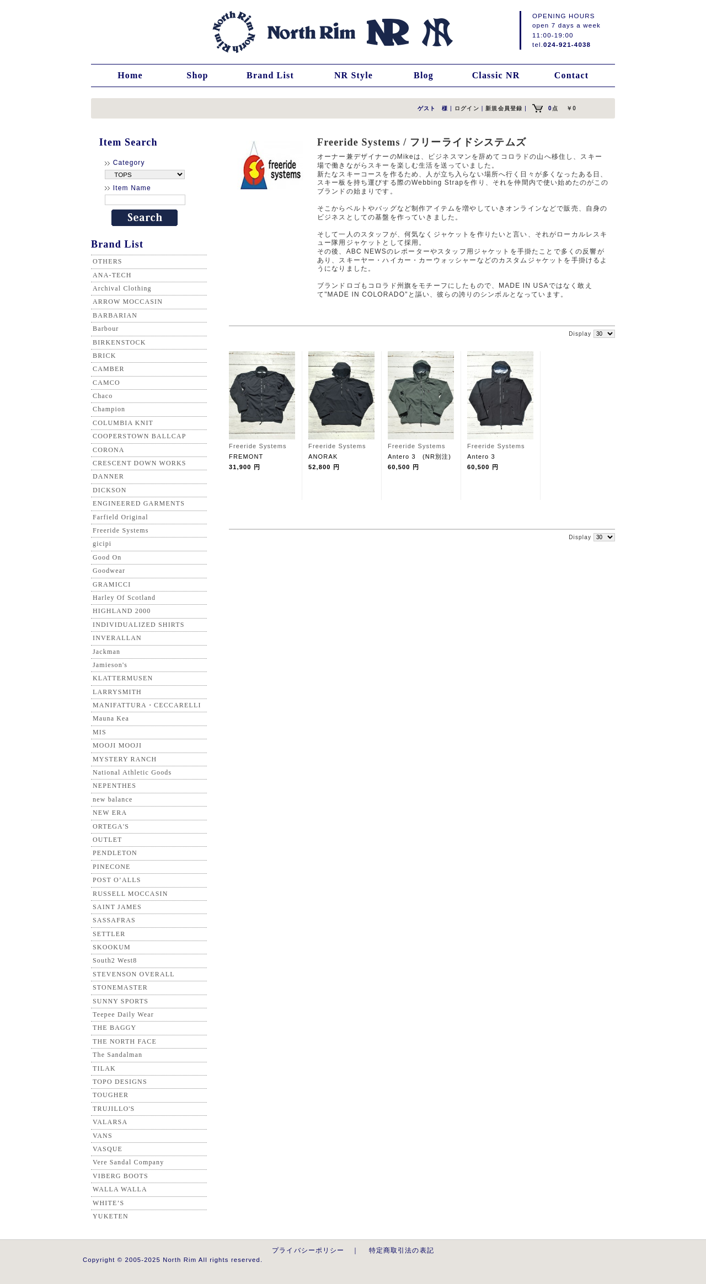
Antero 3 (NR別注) (419, 456)
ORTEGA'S (111, 826)
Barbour (106, 328)
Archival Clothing (122, 288)
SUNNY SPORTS (120, 1001)
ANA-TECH (112, 275)
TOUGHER (111, 1095)
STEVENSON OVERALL (134, 974)
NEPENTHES (114, 785)
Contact (571, 75)
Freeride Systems (121, 530)
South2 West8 (115, 960)
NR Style (353, 75)
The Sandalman (117, 1055)
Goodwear (109, 570)
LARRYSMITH (117, 692)
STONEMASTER (120, 987)
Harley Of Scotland (124, 597)
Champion (109, 409)
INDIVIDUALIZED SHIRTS (139, 624)
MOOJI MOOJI (117, 745)
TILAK (104, 1068)
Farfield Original (120, 517)
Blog (424, 75)
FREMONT (246, 456)
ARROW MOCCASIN (128, 301)
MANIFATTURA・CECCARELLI (147, 705)
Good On (107, 557)
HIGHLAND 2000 (122, 611)
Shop (197, 75)
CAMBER (109, 369)
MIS (99, 732)
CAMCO (106, 382)
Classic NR (496, 75)
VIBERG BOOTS (120, 1176)
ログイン (466, 108)
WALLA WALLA (120, 1189)
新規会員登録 (503, 108)
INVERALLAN (117, 638)
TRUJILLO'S (114, 1109)
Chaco (103, 396)
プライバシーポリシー (308, 1250)
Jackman (106, 652)
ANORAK (323, 456)
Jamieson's (110, 665)
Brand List (270, 75)
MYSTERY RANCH (125, 759)
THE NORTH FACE (125, 1041)
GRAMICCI (112, 584)
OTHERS (107, 261)
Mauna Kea (111, 718)
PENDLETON (115, 853)
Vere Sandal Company (128, 1162)
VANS (103, 1136)
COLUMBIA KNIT (123, 423)
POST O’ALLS (117, 880)
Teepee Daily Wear (123, 1014)
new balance (112, 799)
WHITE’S (108, 1203)
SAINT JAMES (117, 907)
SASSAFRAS (114, 920)
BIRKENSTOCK (119, 342)
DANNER (108, 476)
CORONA (109, 450)
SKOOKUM (112, 947)
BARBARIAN (115, 315)
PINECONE (112, 867)
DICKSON (109, 490)
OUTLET (107, 840)
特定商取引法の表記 (401, 1250)
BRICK (104, 355)
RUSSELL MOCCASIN (130, 894)
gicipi (102, 543)
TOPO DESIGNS (120, 1082)
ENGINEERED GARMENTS (139, 503)
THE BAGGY (114, 1028)
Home (130, 75)
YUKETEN (111, 1216)
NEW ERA (110, 812)
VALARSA (110, 1122)
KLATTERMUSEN (123, 678)
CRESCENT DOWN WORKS (139, 463)
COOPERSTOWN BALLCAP (139, 436)
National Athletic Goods (132, 772)
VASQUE (107, 1149)
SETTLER (109, 934)
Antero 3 (481, 456)
